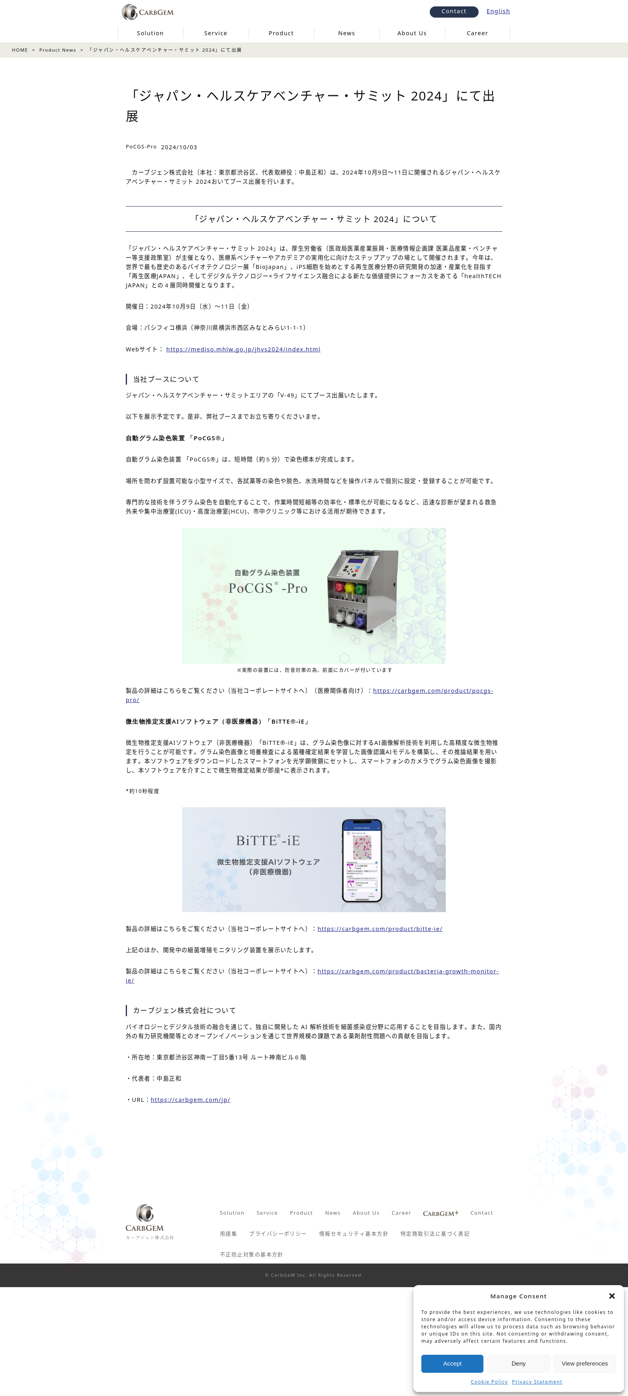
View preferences (585, 1363)
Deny (518, 1363)
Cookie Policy (489, 1381)
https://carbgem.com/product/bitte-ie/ (380, 929)
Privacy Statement (537, 1381)
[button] (612, 1296)
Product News (57, 50)
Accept (452, 1363)
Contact (454, 11)
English (498, 11)
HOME (20, 50)
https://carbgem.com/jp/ (190, 1099)
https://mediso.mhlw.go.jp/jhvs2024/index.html (243, 349)
